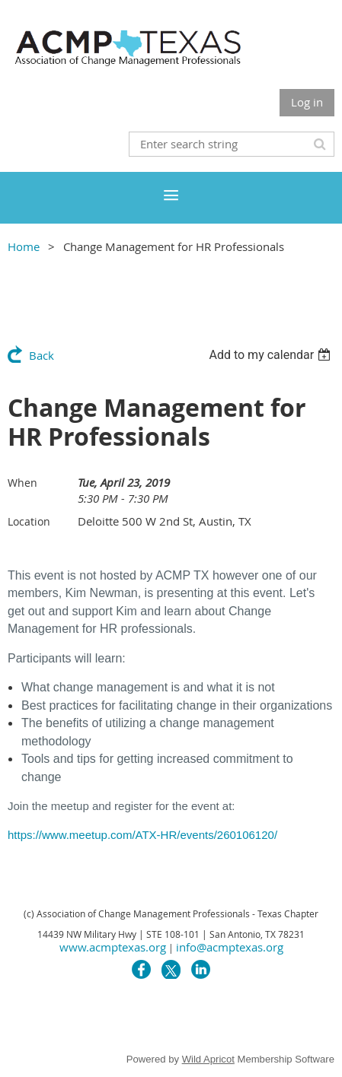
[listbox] (271, 354)
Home (24, 246)
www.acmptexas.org (112, 947)
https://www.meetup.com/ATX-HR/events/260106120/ (142, 834)
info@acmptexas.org (229, 947)
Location (29, 521)
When (22, 482)
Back (41, 355)
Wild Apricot (208, 1059)
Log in (307, 102)
